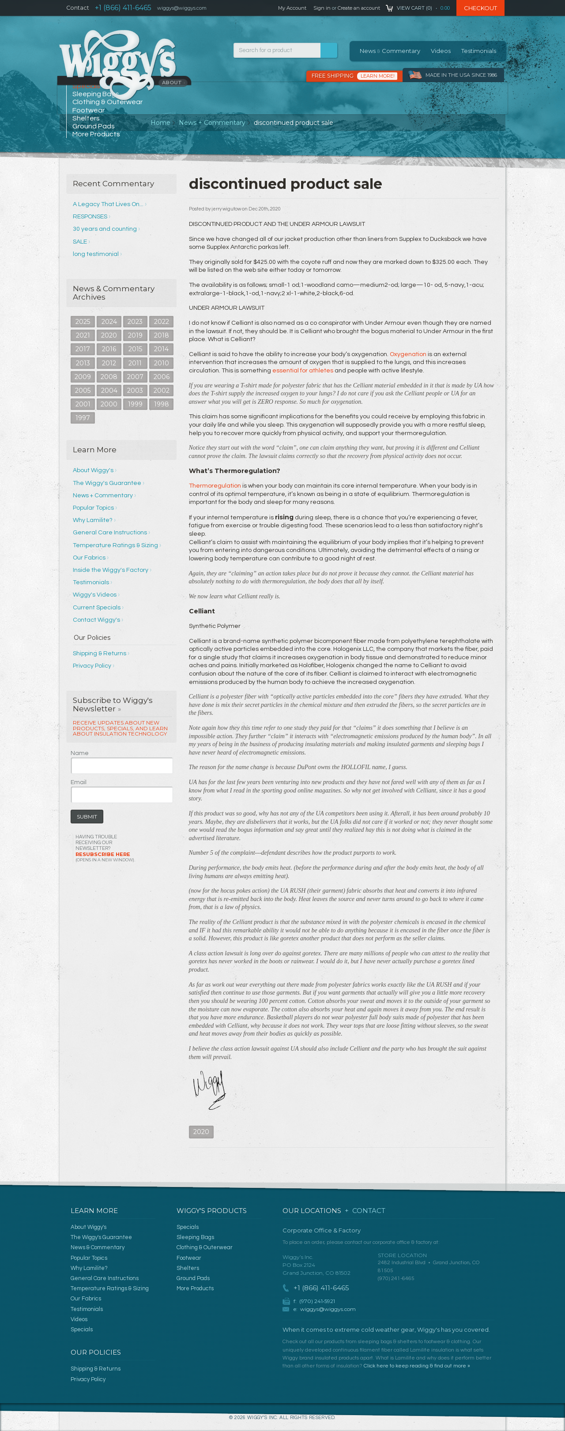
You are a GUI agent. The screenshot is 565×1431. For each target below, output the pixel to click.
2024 (109, 322)
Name (80, 753)
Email (79, 782)
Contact (77, 7)
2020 (109, 335)
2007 (135, 377)
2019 (135, 335)
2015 (135, 349)
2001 (82, 404)
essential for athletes (302, 371)
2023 (135, 322)
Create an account (359, 8)
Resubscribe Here (104, 856)
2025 (82, 322)
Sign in (322, 8)
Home (160, 123)
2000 (109, 404)
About (173, 82)
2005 (82, 390)
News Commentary (390, 50)
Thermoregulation (215, 486)
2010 (161, 363)
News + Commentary (212, 123)
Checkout (480, 7)
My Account (292, 8)
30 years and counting (105, 229)
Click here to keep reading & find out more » (417, 1366)
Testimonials (478, 50)
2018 (161, 335)
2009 (83, 377)
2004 (109, 390)
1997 (82, 418)
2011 (135, 363)
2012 (109, 363)
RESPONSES (90, 217)
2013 (83, 363)
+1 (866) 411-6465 (123, 8)
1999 (135, 404)
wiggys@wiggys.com (328, 1309)
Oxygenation (408, 354)
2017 (82, 349)
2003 (135, 390)
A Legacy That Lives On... (108, 204)
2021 (83, 335)
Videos (441, 50)
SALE (80, 242)
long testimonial (96, 254)
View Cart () (414, 8)
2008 (109, 377)
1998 (161, 404)
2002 (162, 390)
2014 (161, 349)
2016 (109, 349)
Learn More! (378, 76)
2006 (162, 377)
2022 (161, 322)
